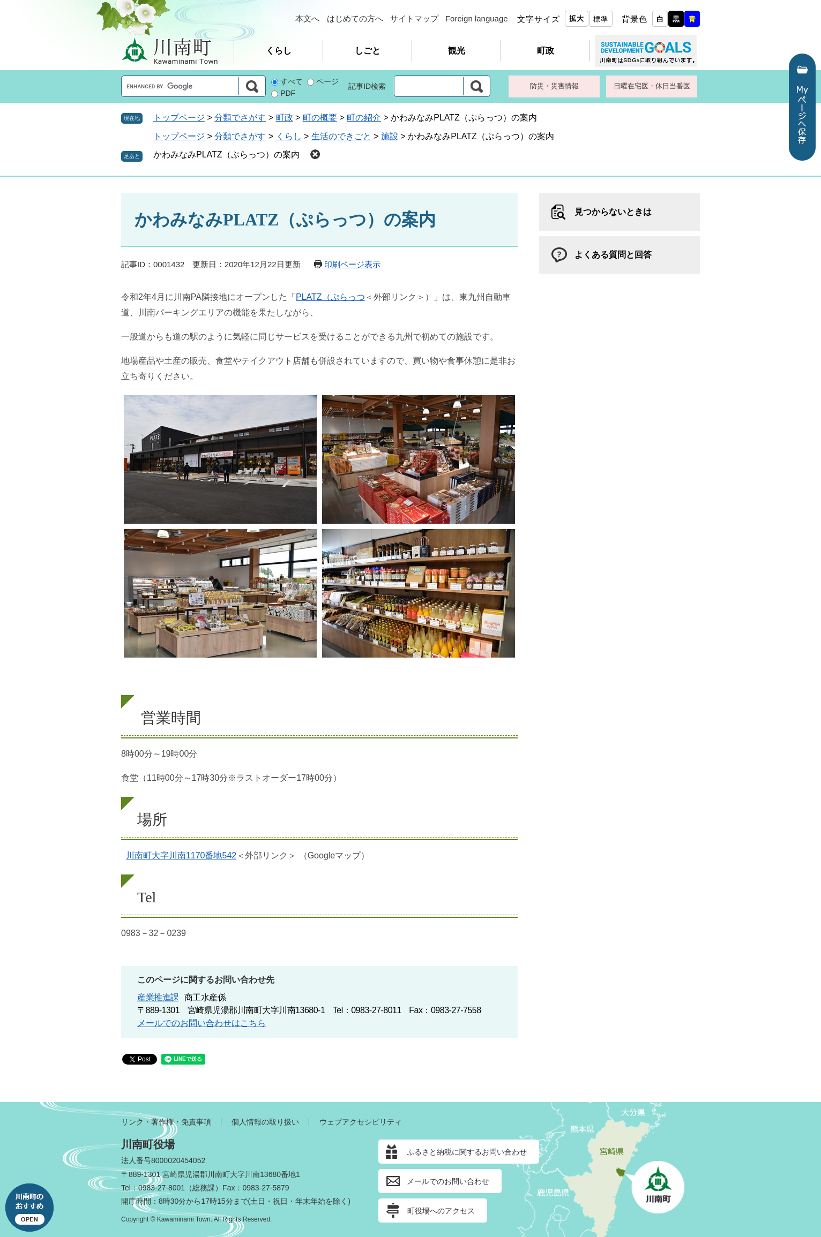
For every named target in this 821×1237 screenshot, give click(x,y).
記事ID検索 (367, 86)
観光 (456, 50)
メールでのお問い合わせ (448, 1181)
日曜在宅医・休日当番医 (652, 86)
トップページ (179, 117)
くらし (279, 50)
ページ (327, 81)
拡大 (576, 18)
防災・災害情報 (554, 86)
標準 (600, 19)
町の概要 (320, 117)
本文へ (307, 18)
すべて (291, 81)
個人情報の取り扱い (265, 1122)
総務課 (203, 1187)
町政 (545, 50)
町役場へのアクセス (441, 1210)
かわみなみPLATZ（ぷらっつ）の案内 (226, 154)
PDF (287, 93)
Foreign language (476, 18)
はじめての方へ (355, 18)
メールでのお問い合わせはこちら (201, 1023)
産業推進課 (158, 997)
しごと (367, 50)
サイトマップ (414, 18)
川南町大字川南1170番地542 (181, 855)
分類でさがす (240, 117)
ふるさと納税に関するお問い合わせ (467, 1152)
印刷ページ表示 (352, 264)
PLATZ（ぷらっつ (330, 296)
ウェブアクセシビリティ (360, 1122)
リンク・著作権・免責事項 (166, 1122)
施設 (389, 136)
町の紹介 (364, 117)
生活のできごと (341, 136)
